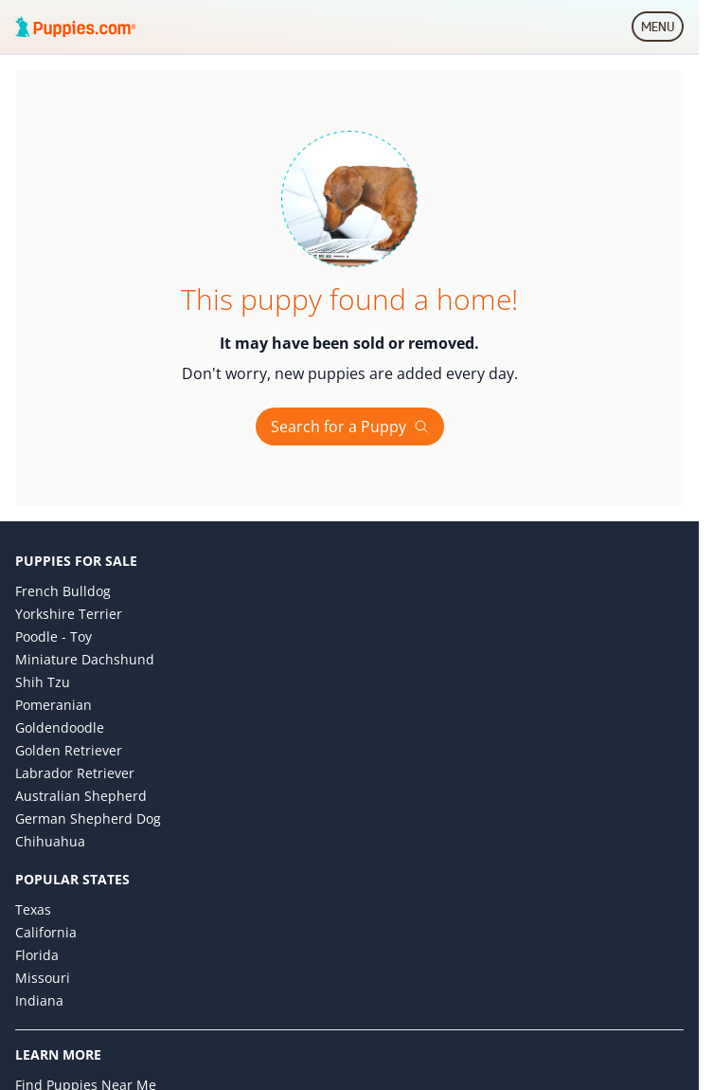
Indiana (39, 1000)
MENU (662, 30)
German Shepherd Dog (88, 818)
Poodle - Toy (53, 636)
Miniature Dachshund (84, 659)
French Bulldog (63, 591)
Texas (33, 909)
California (46, 932)
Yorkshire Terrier (68, 614)
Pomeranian (53, 705)
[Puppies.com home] (75, 26)
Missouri (42, 978)
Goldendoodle (59, 727)
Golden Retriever (68, 750)
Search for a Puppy (350, 426)
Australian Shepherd (81, 796)
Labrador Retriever (74, 773)
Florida (37, 955)
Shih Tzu (42, 682)
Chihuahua (50, 841)
